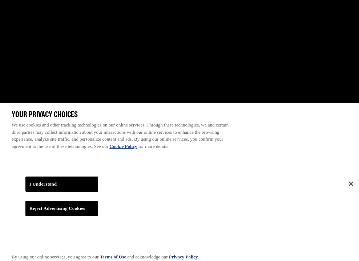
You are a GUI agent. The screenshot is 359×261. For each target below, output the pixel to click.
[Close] (351, 186)
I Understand (43, 186)
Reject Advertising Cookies (57, 210)
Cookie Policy (123, 148)
